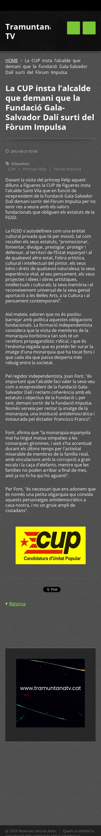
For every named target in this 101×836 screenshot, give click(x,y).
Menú (89, 28)
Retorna (17, 604)
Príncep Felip (34, 169)
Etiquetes (20, 163)
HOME (11, 60)
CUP (11, 169)
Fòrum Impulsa (67, 169)
